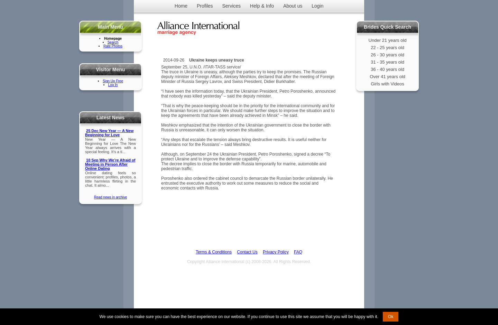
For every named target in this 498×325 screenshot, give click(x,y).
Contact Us (247, 252)
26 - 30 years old (387, 54)
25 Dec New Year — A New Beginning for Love (109, 133)
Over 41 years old (387, 76)
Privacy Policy (276, 252)
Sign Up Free (113, 81)
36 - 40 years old (387, 69)
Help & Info (262, 6)
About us (292, 6)
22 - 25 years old (387, 47)
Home (181, 6)
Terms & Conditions (214, 252)
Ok (390, 316)
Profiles (205, 6)
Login (317, 6)
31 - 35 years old (387, 62)
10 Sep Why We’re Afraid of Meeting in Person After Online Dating (110, 164)
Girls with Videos (387, 83)
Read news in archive (110, 197)
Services (231, 6)
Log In (113, 85)
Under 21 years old (388, 40)
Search (113, 42)
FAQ (298, 252)
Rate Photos (112, 46)
